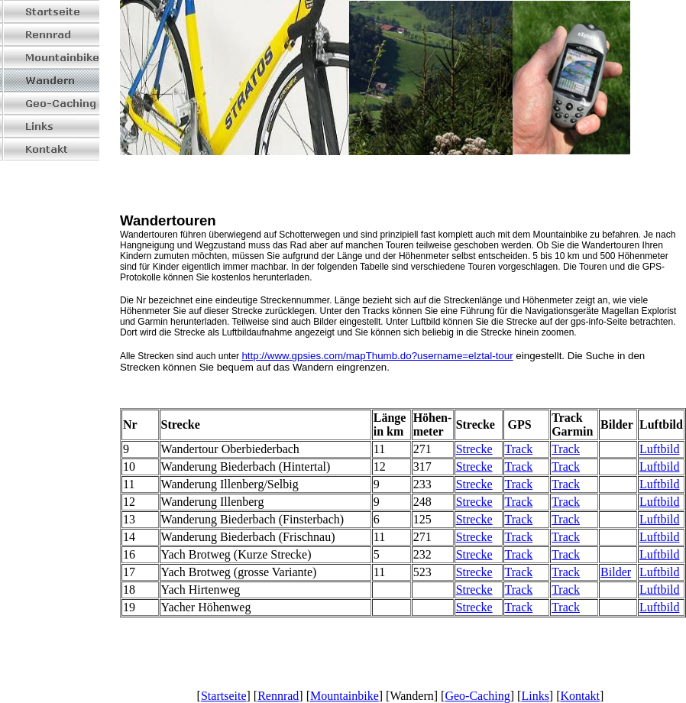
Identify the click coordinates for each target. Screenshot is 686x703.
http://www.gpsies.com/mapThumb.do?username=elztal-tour (377, 355)
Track (519, 448)
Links (534, 695)
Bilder (615, 571)
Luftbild (659, 448)
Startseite (224, 695)
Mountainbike (344, 695)
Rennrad (278, 695)
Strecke (474, 448)
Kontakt (580, 695)
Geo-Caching (477, 695)
